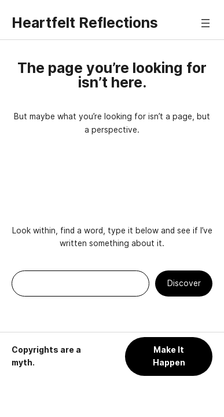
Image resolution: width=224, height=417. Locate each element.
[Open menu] (205, 23)
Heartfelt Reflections (85, 22)
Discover (184, 283)
